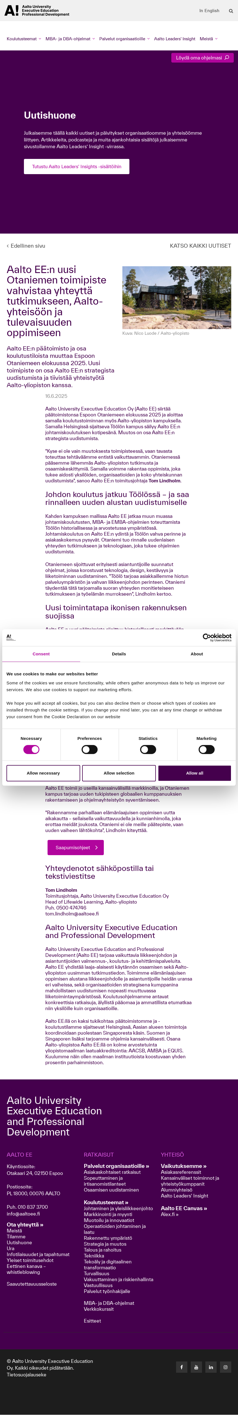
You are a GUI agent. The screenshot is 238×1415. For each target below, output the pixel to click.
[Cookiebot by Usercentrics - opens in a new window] (207, 637)
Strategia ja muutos (105, 1244)
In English (209, 11)
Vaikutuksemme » (184, 1166)
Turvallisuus (96, 1273)
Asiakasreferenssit (181, 1172)
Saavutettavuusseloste (32, 1284)
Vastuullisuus (98, 1285)
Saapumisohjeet (73, 847)
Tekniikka (94, 1256)
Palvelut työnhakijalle (107, 1291)
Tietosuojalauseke (26, 1375)
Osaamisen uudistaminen (111, 1190)
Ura (10, 1248)
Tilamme (16, 1236)
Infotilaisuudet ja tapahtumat (38, 1254)
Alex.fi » (170, 1214)
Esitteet (92, 1321)
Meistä (14, 1231)
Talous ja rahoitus (102, 1250)
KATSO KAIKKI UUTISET (200, 246)
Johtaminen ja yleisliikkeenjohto (119, 1208)
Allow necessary (43, 773)
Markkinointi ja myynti (108, 1214)
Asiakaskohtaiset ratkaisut (112, 1172)
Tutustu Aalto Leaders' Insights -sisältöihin (78, 166)
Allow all (194, 773)
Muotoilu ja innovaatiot (109, 1220)
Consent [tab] (41, 653)
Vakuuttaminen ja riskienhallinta (118, 1279)
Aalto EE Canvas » (184, 1208)
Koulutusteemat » (106, 1202)
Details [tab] (119, 653)
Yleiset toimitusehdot (30, 1260)
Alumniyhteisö (176, 1190)
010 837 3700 (33, 1207)
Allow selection (119, 773)
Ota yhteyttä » (25, 1225)
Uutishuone (19, 1242)
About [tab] (197, 653)
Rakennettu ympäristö (108, 1238)
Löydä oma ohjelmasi (202, 57)
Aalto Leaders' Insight (174, 38)
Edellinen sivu (26, 246)
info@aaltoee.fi (23, 1214)
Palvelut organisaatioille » (116, 1166)
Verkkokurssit (99, 1309)
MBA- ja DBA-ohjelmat (109, 1303)
